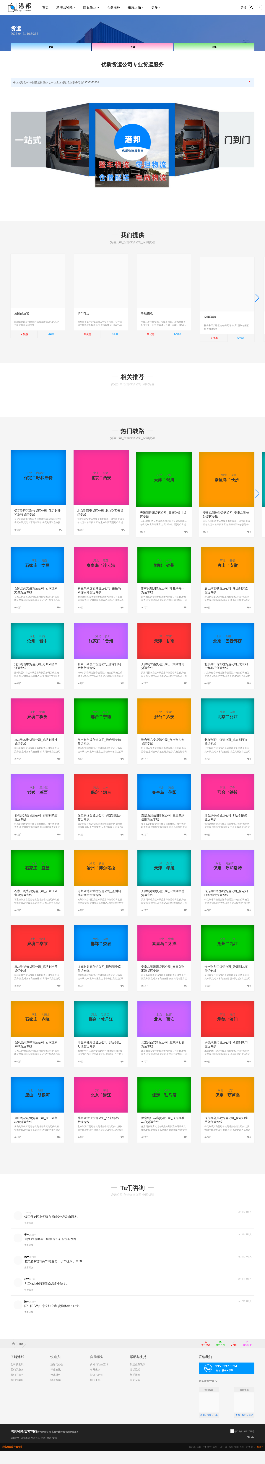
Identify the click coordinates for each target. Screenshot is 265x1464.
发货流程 (135, 1383)
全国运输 (210, 313)
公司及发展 (17, 1377)
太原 (199, 1460)
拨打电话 (205, 1357)
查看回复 (28, 1236)
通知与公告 (56, 1377)
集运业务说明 (137, 1377)
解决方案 (55, 1393)
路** (26, 1270)
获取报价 (247, 1357)
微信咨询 (219, 1358)
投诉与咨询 (96, 1388)
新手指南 (135, 1388)
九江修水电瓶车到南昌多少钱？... (46, 1297)
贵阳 (236, 1460)
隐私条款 (25, 1451)
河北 (214, 47)
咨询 (51, 334)
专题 (54, 1451)
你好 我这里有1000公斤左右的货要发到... (51, 1252)
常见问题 (135, 1393)
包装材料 (55, 1388)
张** (26, 1292)
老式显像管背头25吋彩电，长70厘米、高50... (54, 1274)
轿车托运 (84, 313)
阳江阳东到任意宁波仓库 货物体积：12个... (53, 1319)
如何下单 (95, 1393)
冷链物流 (147, 313)
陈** (26, 1314)
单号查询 (95, 1383)
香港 (248, 1460)
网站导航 (35, 1451)
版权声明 (15, 1451)
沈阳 (215, 1460)
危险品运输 (21, 313)
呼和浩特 (207, 1460)
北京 (51, 47)
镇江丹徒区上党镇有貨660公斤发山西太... (51, 1230)
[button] (257, 301)
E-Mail (234, 1357)
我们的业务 (17, 1383)
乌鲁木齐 (222, 1460)
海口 (253, 1460)
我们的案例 (17, 1393)
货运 (49, 1451)
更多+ (260, 1460)
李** (26, 1248)
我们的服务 (17, 1388)
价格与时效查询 (99, 1377)
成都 (242, 1460)
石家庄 (192, 1460)
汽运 (43, 1451)
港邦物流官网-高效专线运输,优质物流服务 (58, 1445)
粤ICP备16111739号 (244, 1445)
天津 (132, 47)
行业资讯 (55, 1383)
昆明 (231, 1460)
